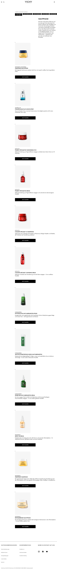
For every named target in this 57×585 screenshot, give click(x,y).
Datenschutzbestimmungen (5, 564)
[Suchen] (3, 2)
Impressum (2, 577)
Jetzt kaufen (25, 91)
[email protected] (30, 583)
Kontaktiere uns (22, 564)
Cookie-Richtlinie (4, 574)
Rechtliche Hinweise (4, 567)
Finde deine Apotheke (23, 567)
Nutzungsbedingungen (4, 571)
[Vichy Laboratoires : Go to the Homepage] (28, 2)
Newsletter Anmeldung (23, 571)
